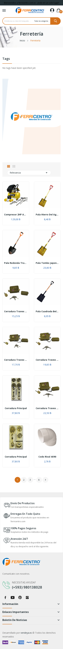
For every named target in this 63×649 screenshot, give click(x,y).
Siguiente (45, 479)
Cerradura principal (16, 408)
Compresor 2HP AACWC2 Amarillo (15, 214)
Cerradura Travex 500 (47, 359)
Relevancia (29, 173)
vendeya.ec (26, 632)
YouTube (12, 597)
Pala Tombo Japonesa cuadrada (47, 263)
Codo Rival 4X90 (47, 456)
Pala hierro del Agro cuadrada (47, 214)
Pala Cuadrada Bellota (47, 311)
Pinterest (20, 597)
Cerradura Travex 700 (47, 408)
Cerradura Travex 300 (15, 359)
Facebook (5, 597)
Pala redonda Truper (15, 263)
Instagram (27, 597)
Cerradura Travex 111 (15, 311)
